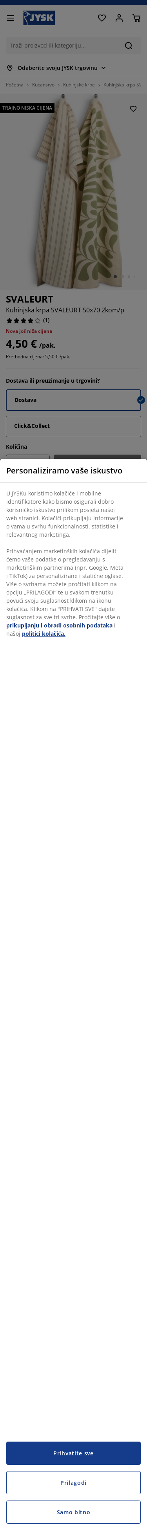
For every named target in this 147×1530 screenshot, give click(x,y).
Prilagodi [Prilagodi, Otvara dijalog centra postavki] (73, 1482)
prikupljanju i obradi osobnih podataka (59, 625)
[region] (73, 994)
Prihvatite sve (73, 1453)
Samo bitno (74, 1512)
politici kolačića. (43, 633)
